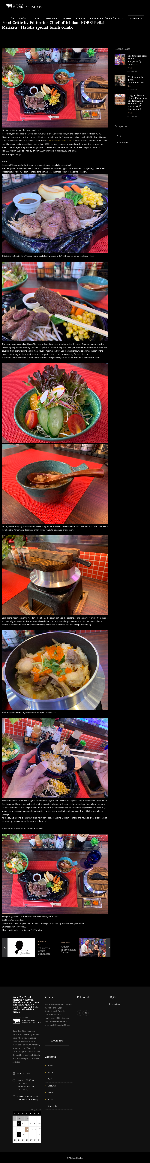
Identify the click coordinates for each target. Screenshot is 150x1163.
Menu (67, 18)
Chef (36, 18)
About (23, 18)
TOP (11, 18)
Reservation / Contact (106, 18)
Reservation (53, 1106)
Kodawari (51, 18)
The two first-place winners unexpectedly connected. (137, 59)
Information (122, 142)
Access (80, 18)
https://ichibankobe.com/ (60, 140)
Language (134, 18)
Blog (119, 135)
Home (50, 1065)
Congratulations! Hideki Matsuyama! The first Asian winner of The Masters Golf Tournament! (137, 102)
